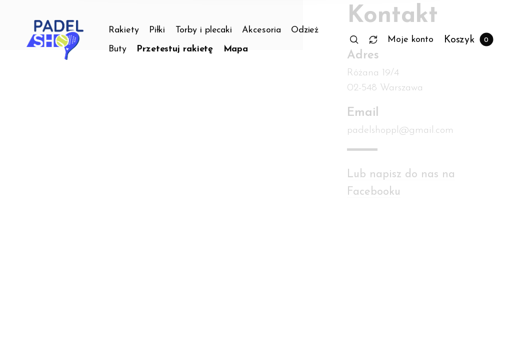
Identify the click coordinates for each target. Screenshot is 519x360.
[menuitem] (128, 30)
